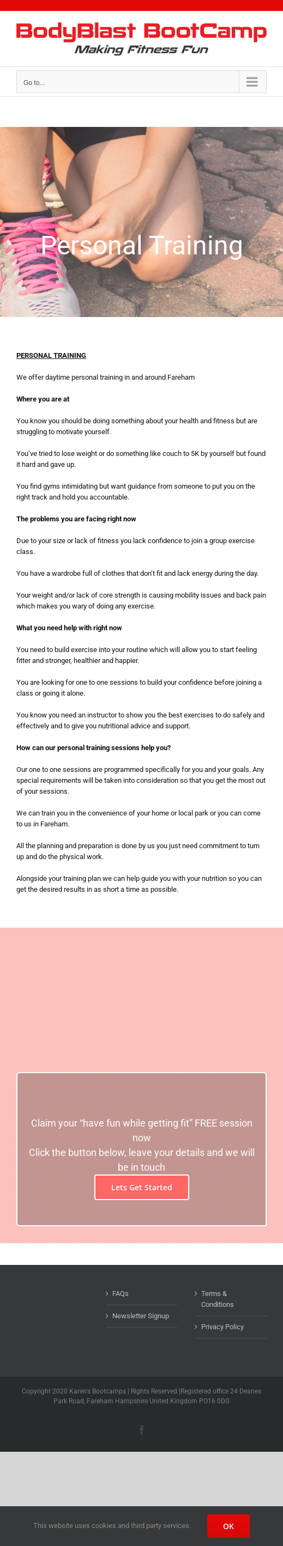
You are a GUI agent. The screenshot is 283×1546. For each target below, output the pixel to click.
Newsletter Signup (140, 1316)
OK (228, 1526)
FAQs (120, 1293)
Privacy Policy (222, 1327)
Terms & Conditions (217, 1298)
